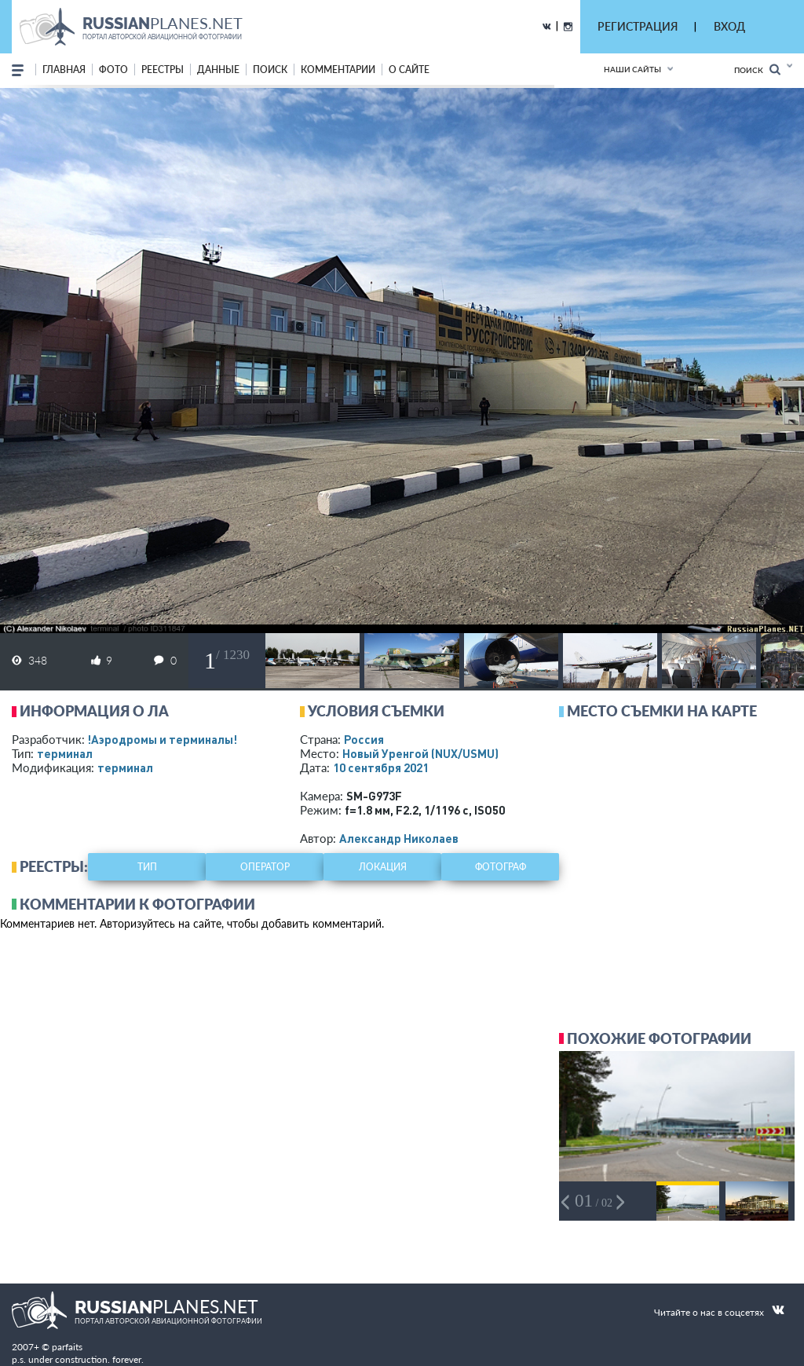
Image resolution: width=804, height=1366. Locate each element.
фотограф (500, 867)
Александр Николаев (399, 838)
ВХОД (729, 26)
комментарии (338, 69)
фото (113, 69)
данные (218, 69)
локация (383, 867)
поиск (270, 69)
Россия (364, 739)
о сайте (409, 69)
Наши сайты (632, 69)
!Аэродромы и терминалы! (162, 739)
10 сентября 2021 (381, 767)
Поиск (757, 69)
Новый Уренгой (420, 753)
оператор (265, 867)
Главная (64, 69)
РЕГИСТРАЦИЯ (638, 26)
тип (147, 867)
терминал (65, 753)
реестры (162, 69)
